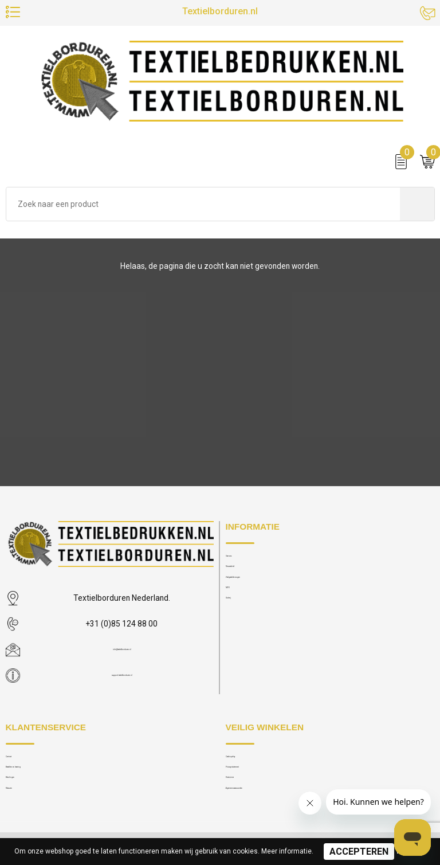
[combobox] (203, 214)
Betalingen (23, 796)
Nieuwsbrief (246, 578)
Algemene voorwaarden (265, 814)
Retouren (21, 814)
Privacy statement (255, 778)
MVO (234, 614)
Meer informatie (286, 851)
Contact (19, 760)
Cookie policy (249, 760)
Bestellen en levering (39, 778)
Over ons (240, 559)
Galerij (236, 632)
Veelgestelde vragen (259, 596)
